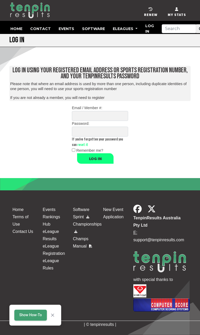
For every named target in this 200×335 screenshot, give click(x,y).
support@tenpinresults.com (158, 240)
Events (66, 28)
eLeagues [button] (123, 28)
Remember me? (89, 150)
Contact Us (22, 231)
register (98, 98)
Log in (95, 158)
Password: (80, 123)
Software (93, 28)
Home (16, 28)
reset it (82, 144)
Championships (85, 226)
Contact (40, 28)
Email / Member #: (87, 108)
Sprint (81, 217)
